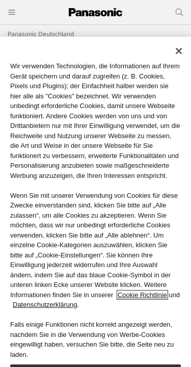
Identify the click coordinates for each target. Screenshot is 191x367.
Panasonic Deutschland (41, 34)
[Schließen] (179, 51)
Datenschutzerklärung (45, 304)
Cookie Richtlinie (142, 295)
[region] (95, 202)
